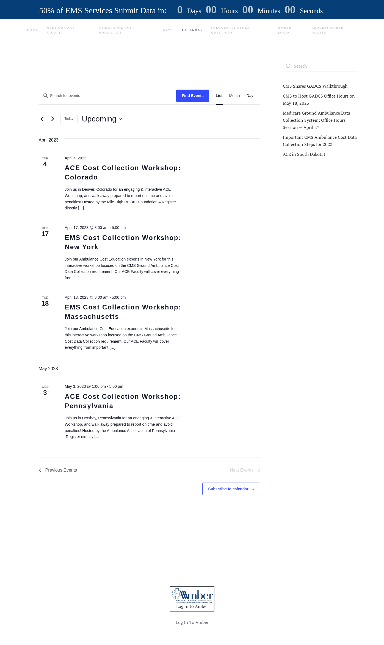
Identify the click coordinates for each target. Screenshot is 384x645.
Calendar (192, 30)
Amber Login (284, 30)
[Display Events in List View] (219, 95)
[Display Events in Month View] (234, 95)
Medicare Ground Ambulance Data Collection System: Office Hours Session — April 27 (316, 120)
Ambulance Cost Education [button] (116, 30)
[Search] (320, 65)
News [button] (168, 30)
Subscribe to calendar (228, 489)
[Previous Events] (42, 119)
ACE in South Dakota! (304, 154)
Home (32, 30)
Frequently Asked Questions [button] (230, 30)
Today (69, 119)
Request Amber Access (328, 30)
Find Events (192, 95)
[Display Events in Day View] (250, 95)
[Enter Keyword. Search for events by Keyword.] (107, 95)
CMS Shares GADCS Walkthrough (315, 86)
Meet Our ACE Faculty (60, 30)
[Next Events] (52, 119)
